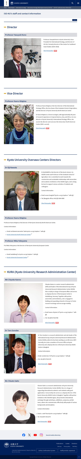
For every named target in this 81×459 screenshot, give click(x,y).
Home (5, 7)
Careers (67, 443)
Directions (74, 443)
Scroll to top (79, 457)
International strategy (21, 7)
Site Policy (74, 446)
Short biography (48, 51)
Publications (59, 443)
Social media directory (53, 435)
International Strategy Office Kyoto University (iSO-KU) (39, 7)
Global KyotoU (11, 7)
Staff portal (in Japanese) (67, 450)
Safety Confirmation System (46, 450)
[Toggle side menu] (74, 20)
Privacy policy (67, 446)
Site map (59, 446)
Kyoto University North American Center (19, 234)
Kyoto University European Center (17, 257)
